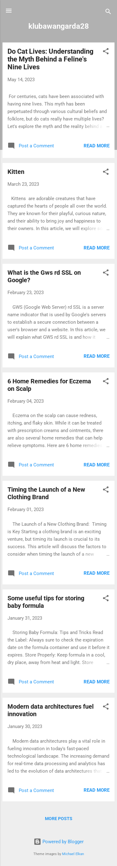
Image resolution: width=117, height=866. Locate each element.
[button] (106, 52)
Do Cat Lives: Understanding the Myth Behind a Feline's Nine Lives (50, 59)
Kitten (15, 171)
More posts (58, 818)
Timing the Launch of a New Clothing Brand (46, 493)
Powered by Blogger (59, 841)
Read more (97, 146)
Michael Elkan (73, 854)
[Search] (108, 12)
